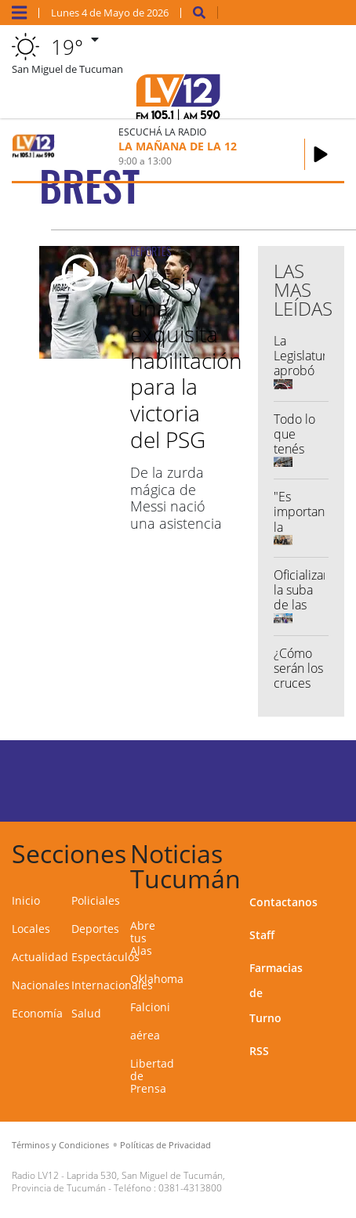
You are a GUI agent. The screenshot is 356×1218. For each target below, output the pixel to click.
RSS (259, 1050)
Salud (86, 1013)
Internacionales (112, 985)
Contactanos (283, 902)
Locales (31, 928)
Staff (261, 934)
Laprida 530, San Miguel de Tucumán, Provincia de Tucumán (118, 1182)
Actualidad (40, 956)
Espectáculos (105, 956)
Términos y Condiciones (60, 1145)
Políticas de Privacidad (165, 1145)
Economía (37, 1013)
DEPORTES (150, 251)
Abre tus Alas (142, 938)
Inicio (26, 900)
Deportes (95, 928)
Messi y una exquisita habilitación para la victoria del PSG (186, 360)
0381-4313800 (190, 1188)
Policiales (95, 900)
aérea (145, 1035)
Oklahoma (156, 978)
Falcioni (150, 1006)
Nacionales (41, 985)
